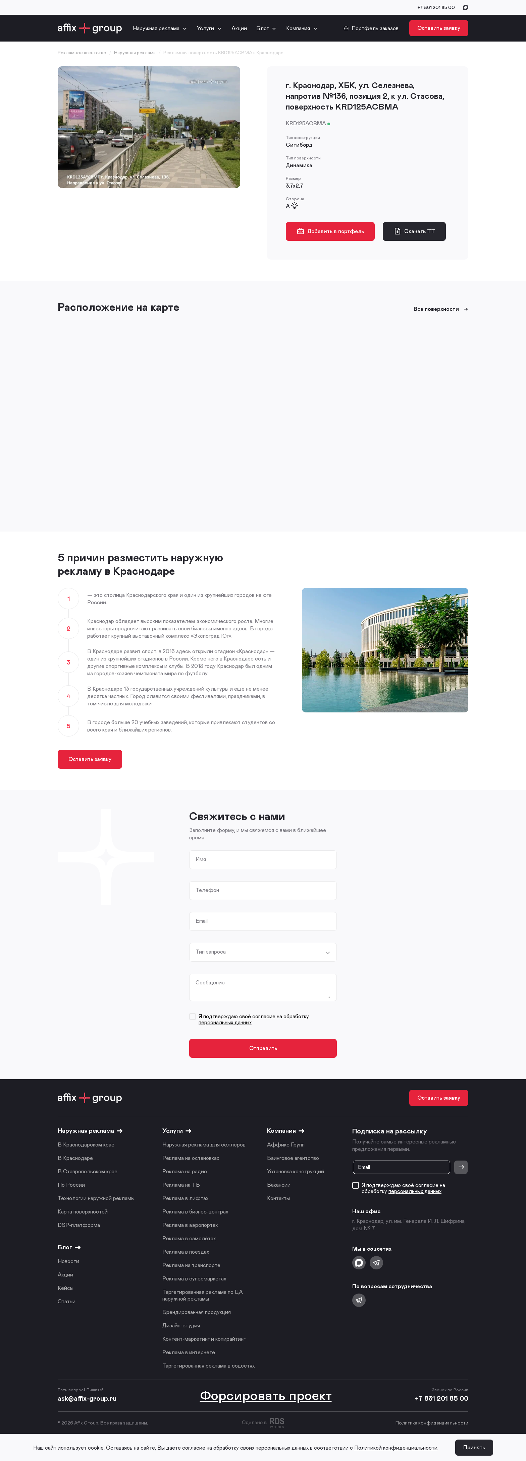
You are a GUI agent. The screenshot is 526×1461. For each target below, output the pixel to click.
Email (202, 921)
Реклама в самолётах (189, 1238)
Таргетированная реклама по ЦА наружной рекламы (202, 1295)
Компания (298, 28)
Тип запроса (211, 952)
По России (71, 1184)
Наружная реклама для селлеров (204, 1144)
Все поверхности (441, 308)
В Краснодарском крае (86, 1144)
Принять (474, 1447)
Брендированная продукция (196, 1312)
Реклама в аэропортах (190, 1225)
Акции (239, 28)
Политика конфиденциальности (432, 1422)
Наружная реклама (156, 28)
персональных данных (225, 1022)
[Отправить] (461, 1167)
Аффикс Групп (286, 1144)
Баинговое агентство (293, 1158)
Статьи (66, 1301)
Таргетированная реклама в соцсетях (208, 1365)
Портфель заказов (371, 28)
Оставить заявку (438, 27)
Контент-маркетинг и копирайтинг (204, 1338)
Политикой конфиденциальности (395, 1447)
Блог (262, 28)
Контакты (278, 1198)
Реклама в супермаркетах (194, 1278)
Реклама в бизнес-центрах (195, 1211)
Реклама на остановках (190, 1158)
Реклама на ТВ (181, 1184)
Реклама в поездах (185, 1251)
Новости (68, 1261)
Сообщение (210, 982)
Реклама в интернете (188, 1352)
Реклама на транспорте (191, 1265)
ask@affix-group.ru (87, 1398)
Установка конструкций (295, 1171)
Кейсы (65, 1287)
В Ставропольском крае (87, 1171)
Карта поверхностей (83, 1211)
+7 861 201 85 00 (436, 7)
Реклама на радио (184, 1171)
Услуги (205, 28)
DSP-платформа (79, 1225)
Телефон (207, 890)
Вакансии (279, 1184)
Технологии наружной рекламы (96, 1198)
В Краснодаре (75, 1158)
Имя (201, 859)
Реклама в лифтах (185, 1198)
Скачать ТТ (414, 231)
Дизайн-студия (181, 1325)
